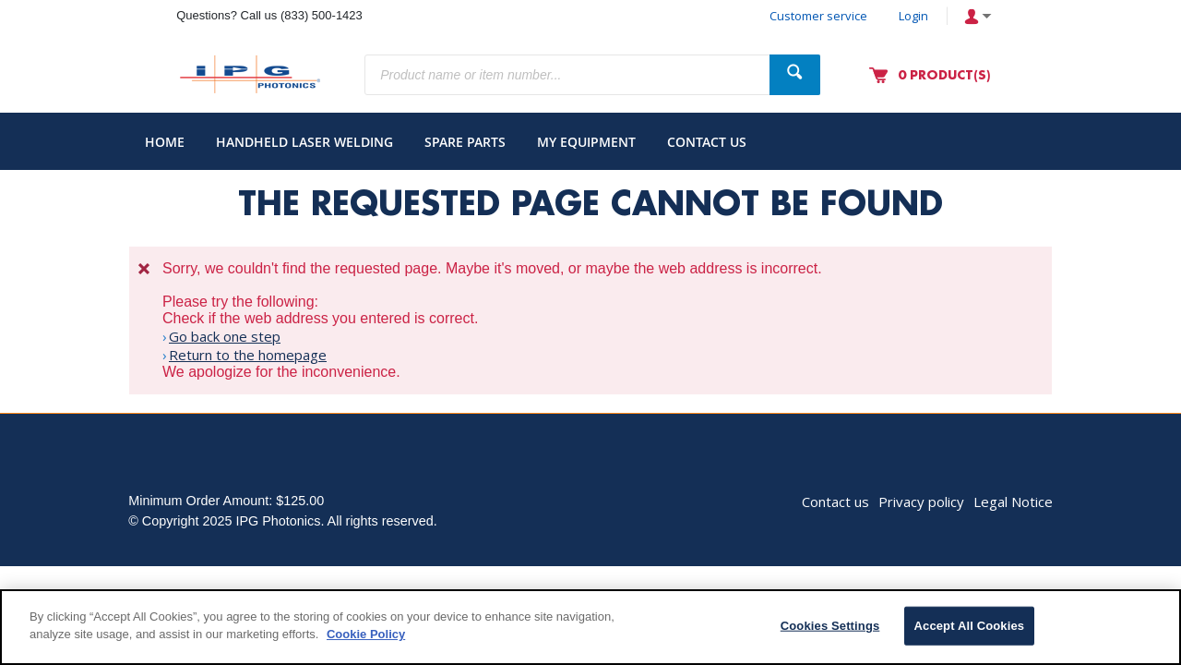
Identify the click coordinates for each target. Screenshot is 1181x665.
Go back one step (224, 336)
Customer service (818, 15)
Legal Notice (1013, 501)
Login (913, 15)
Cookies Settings (830, 626)
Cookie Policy (366, 634)
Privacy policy (921, 501)
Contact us (835, 501)
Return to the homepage (248, 354)
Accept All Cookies (969, 626)
